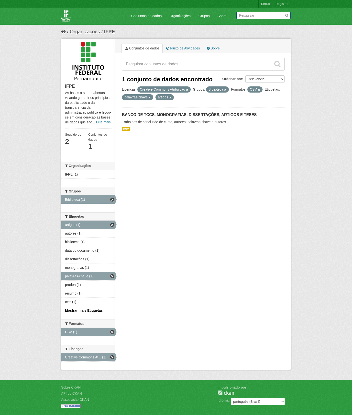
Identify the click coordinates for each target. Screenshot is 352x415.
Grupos (204, 16)
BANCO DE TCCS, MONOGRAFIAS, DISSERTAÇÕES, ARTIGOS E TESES (189, 115)
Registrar (281, 4)
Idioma (223, 400)
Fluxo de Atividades (183, 48)
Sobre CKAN (71, 387)
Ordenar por (232, 79)
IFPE (109, 31)
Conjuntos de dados (146, 16)
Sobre (222, 16)
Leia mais (103, 122)
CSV (126, 129)
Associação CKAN (75, 400)
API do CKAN (71, 393)
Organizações (179, 16)
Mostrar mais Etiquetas (84, 310)
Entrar (265, 4)
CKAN (226, 392)
